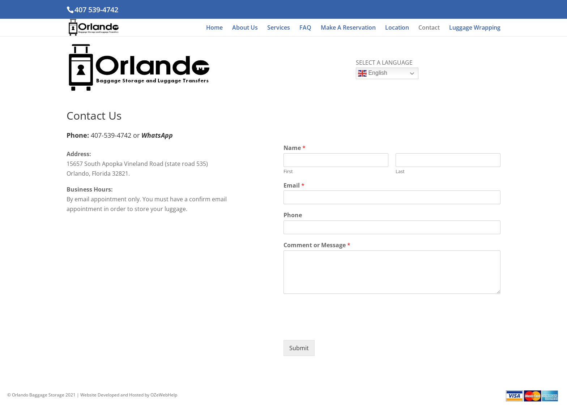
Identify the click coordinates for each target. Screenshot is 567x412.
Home (214, 28)
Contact (429, 28)
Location (397, 28)
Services (278, 28)
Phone (293, 215)
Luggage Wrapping (474, 28)
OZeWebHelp (163, 395)
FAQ (305, 28)
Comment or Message (317, 245)
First (288, 171)
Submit (299, 348)
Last (400, 171)
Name (295, 148)
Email (294, 185)
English (372, 73)
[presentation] (338, 328)
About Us (245, 28)
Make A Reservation (348, 28)
